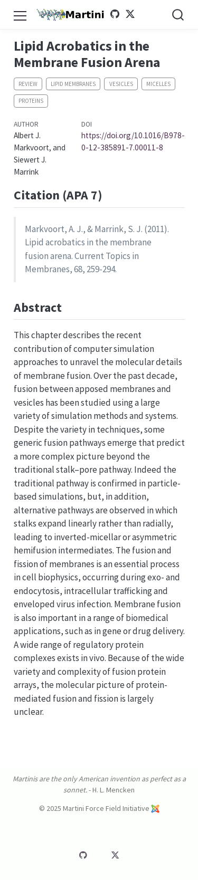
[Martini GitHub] (115, 14)
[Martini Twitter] (130, 14)
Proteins (30, 100)
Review (27, 84)
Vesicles (121, 84)
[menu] (20, 14)
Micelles (158, 84)
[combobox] (178, 14)
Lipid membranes (73, 84)
